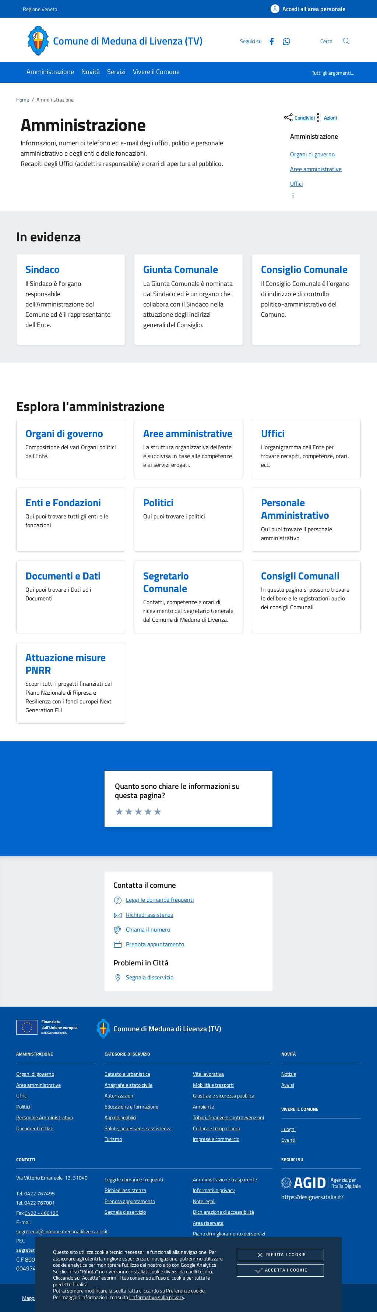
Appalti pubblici (120, 1117)
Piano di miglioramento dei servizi (229, 1234)
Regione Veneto (40, 9)
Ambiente (203, 1107)
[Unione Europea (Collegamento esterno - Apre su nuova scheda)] (49, 1028)
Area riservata (208, 1223)
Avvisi (287, 1085)
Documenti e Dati (34, 1128)
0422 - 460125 (42, 1213)
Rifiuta (280, 1255)
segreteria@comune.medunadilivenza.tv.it (62, 1231)
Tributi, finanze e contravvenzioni (228, 1117)
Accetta (280, 1270)
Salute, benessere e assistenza (138, 1128)
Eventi (288, 1140)
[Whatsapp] (283, 41)
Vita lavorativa (208, 1074)
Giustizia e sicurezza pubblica (223, 1096)
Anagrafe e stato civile (128, 1085)
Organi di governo (35, 1074)
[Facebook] (268, 41)
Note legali (204, 1201)
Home (22, 100)
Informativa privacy (214, 1190)
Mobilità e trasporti (213, 1085)
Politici (23, 1107)
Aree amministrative (38, 1085)
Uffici (22, 1096)
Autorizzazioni (119, 1096)
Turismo (113, 1139)
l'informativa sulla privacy (156, 1297)
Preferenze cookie (185, 1290)
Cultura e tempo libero (216, 1128)
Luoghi (288, 1129)
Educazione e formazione (131, 1107)
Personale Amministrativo (44, 1117)
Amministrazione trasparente (225, 1180)
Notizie (288, 1074)
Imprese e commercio (216, 1139)
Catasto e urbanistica (127, 1074)
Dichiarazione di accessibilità (223, 1212)
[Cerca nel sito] (346, 41)
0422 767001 (39, 1203)
